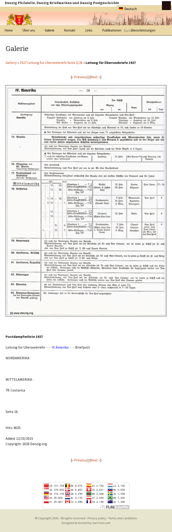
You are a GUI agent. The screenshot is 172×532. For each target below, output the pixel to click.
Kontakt (69, 30)
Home (8, 30)
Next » (95, 77)
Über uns (28, 30)
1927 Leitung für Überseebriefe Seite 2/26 (51, 62)
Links (88, 30)
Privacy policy (97, 518)
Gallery (11, 62)
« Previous (79, 77)
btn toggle (166, 5)
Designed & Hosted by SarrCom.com (86, 523)
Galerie (49, 30)
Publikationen (111, 30)
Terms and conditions (122, 518)
